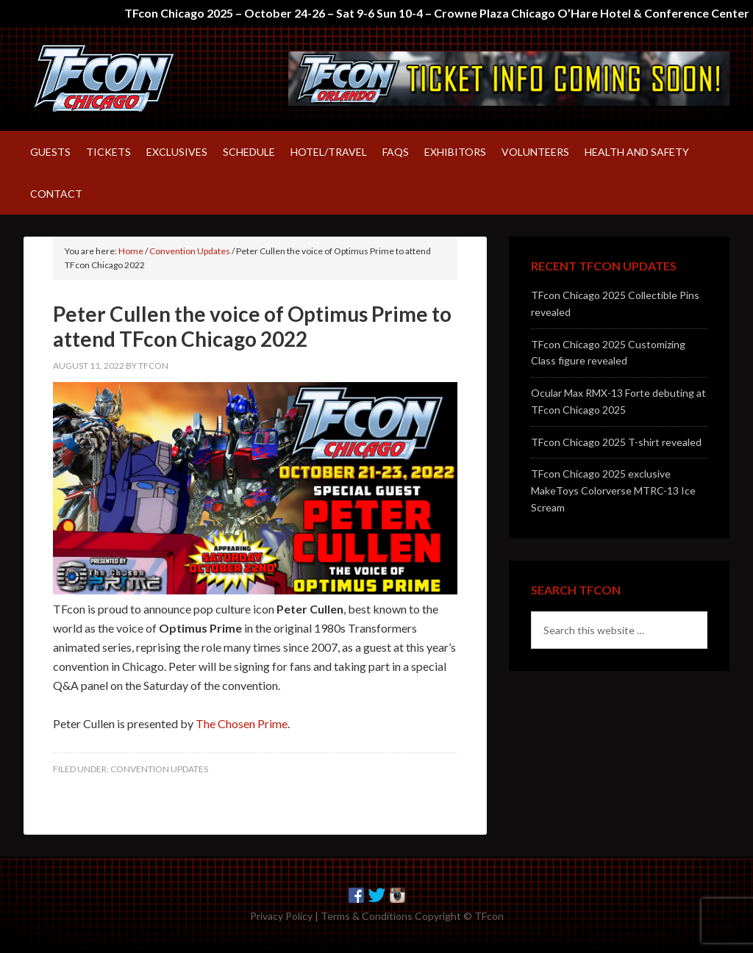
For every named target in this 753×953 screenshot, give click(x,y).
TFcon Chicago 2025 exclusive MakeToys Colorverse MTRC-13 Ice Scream (613, 489)
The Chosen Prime (242, 722)
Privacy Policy (281, 914)
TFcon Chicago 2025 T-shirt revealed (616, 440)
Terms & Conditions (367, 914)
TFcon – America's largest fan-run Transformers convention (149, 78)
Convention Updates (159, 767)
